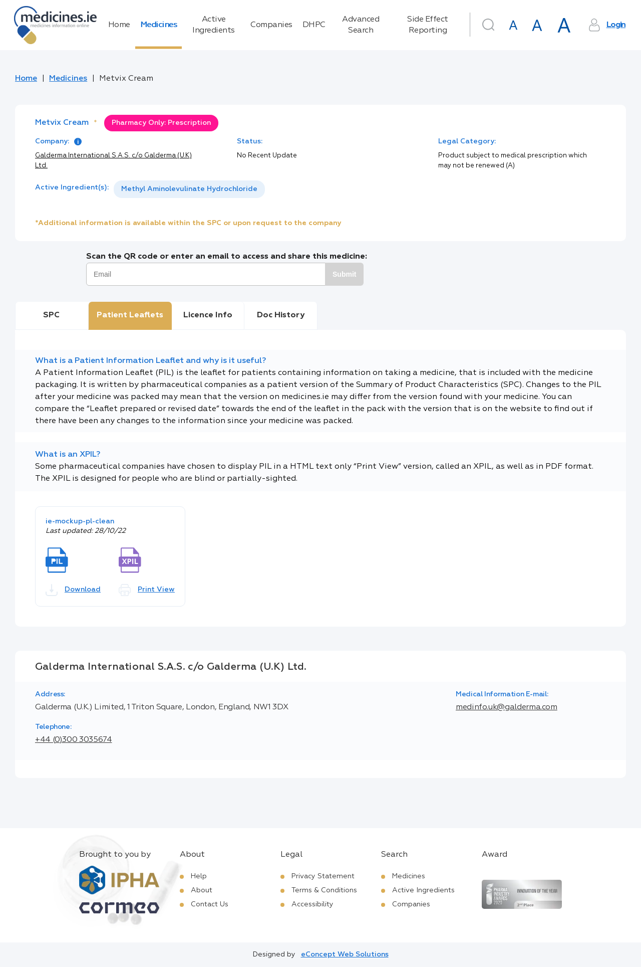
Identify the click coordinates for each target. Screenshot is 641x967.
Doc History (280, 315)
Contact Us (209, 904)
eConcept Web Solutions (345, 954)
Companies (271, 25)
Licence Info (207, 315)
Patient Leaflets (130, 315)
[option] (189, 189)
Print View (147, 590)
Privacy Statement (323, 876)
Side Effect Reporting (427, 25)
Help (199, 876)
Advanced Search (360, 25)
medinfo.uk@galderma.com (506, 707)
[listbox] (189, 189)
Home (119, 25)
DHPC (314, 25)
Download (73, 590)
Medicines (158, 25)
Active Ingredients (213, 25)
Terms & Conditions (324, 890)
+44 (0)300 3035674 (73, 740)
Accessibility (312, 904)
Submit (344, 274)
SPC (51, 315)
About (201, 890)
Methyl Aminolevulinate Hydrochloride (189, 188)
